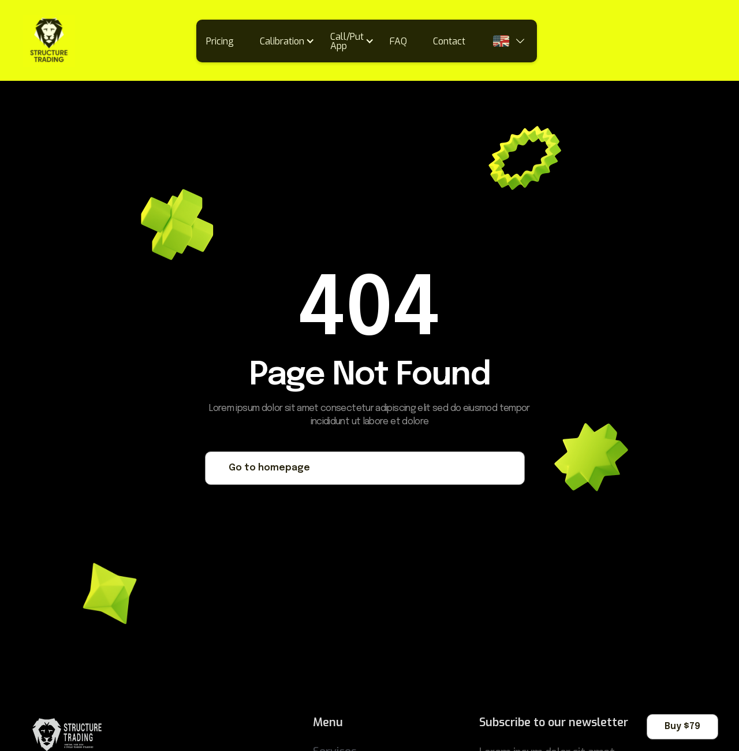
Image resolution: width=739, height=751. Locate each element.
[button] (291, 41)
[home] (49, 41)
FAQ (398, 41)
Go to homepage (269, 468)
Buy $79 (682, 726)
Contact (449, 41)
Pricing (220, 41)
